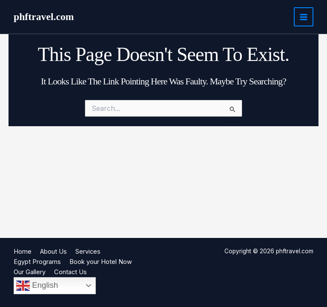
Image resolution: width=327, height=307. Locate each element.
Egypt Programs (37, 262)
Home (23, 251)
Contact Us (70, 272)
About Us (53, 251)
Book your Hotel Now (100, 262)
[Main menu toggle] (303, 17)
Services (87, 251)
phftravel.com (44, 16)
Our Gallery (30, 272)
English (37, 286)
